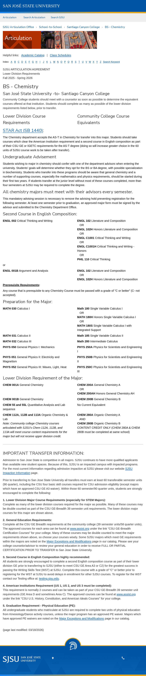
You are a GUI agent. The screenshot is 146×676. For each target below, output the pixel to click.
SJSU (31, 6)
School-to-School (50, 27)
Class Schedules (60, 55)
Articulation (9, 17)
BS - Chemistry (115, 27)
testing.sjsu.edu (49, 578)
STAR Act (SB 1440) (23, 130)
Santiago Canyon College (83, 27)
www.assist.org (79, 528)
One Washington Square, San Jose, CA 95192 (85, 658)
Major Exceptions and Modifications (69, 541)
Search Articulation (34, 17)
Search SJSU (58, 17)
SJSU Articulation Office (18, 27)
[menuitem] (10, 17)
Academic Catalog (32, 55)
